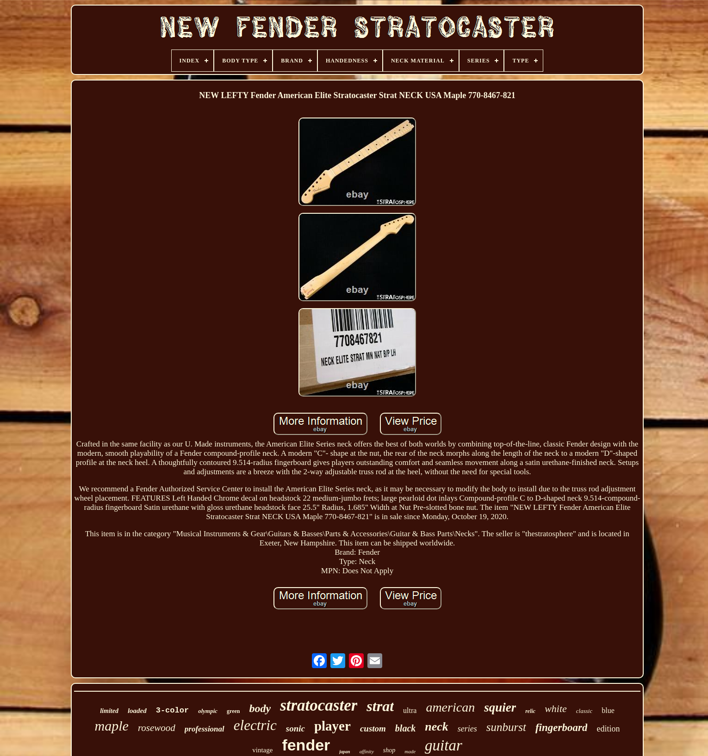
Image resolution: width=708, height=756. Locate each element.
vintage (262, 750)
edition (608, 728)
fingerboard (561, 727)
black (405, 728)
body (260, 708)
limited (109, 710)
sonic (295, 728)
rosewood (156, 727)
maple (112, 725)
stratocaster (318, 705)
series (467, 728)
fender (306, 745)
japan (344, 751)
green (233, 711)
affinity (367, 751)
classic (584, 710)
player (332, 726)
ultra (409, 710)
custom (373, 728)
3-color (172, 710)
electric (255, 725)
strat (380, 706)
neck (436, 726)
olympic (207, 710)
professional (204, 729)
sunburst (506, 727)
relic (530, 711)
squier (500, 707)
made (410, 751)
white (556, 708)
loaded (137, 710)
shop (389, 750)
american (450, 707)
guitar (443, 745)
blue (608, 710)
